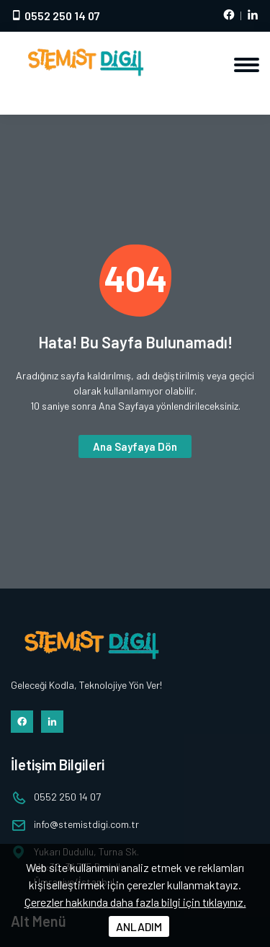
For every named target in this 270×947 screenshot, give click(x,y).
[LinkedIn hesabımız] (252, 16)
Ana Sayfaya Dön (135, 446)
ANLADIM (139, 926)
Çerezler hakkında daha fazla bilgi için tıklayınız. (135, 902)
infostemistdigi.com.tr (86, 824)
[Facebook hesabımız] (228, 16)
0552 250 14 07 (55, 15)
